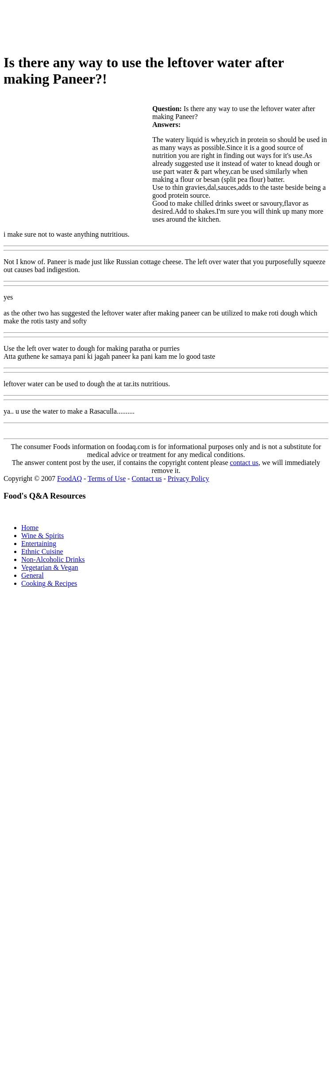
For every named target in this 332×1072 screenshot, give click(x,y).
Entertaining (38, 543)
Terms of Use (107, 478)
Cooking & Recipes (49, 583)
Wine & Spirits (42, 535)
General (32, 575)
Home (30, 527)
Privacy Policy (188, 478)
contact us (244, 462)
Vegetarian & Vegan (49, 567)
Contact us (146, 478)
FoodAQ (69, 478)
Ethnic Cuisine (42, 551)
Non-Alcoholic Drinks (53, 559)
